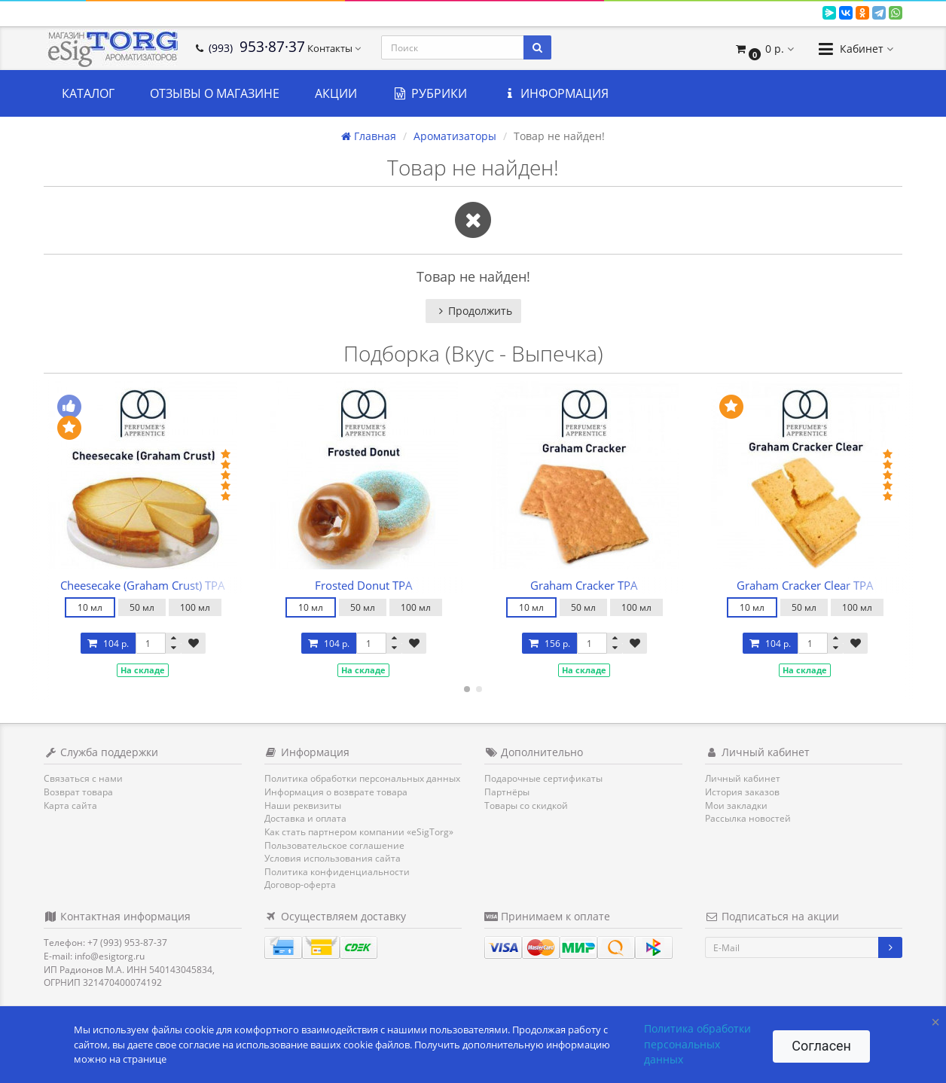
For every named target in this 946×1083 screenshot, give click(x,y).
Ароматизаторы (454, 136)
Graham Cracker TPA (584, 585)
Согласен (821, 1046)
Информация (555, 93)
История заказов (742, 792)
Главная (368, 136)
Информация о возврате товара (335, 792)
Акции (336, 93)
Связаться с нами (83, 778)
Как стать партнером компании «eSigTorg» (358, 831)
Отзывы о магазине (214, 93)
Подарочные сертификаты (543, 778)
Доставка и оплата (305, 818)
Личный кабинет (742, 778)
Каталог (88, 93)
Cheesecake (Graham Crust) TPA (142, 585)
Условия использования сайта (332, 858)
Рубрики (429, 93)
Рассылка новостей (748, 818)
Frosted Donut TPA (364, 585)
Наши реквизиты (302, 805)
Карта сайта (70, 805)
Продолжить (473, 311)
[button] (764, 48)
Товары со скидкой (526, 805)
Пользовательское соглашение (334, 845)
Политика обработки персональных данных (362, 778)
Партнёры (506, 792)
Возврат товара (78, 792)
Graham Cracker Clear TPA (805, 585)
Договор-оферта (300, 884)
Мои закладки (736, 805)
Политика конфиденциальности (337, 871)
